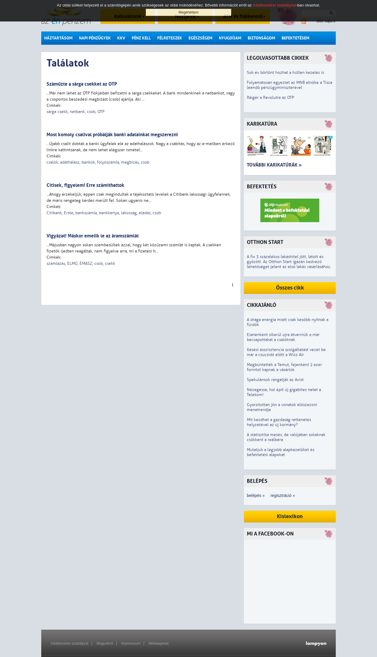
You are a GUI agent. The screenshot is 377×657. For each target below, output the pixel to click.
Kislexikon (290, 516)
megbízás (130, 162)
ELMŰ (72, 263)
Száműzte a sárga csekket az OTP (82, 84)
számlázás (56, 263)
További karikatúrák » (274, 165)
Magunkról (105, 643)
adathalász (70, 162)
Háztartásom (58, 38)
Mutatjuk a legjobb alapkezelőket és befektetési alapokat (280, 452)
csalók (52, 162)
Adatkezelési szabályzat (69, 643)
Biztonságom (261, 38)
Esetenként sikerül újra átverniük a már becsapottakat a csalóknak (283, 337)
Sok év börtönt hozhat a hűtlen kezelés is (285, 72)
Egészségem (200, 38)
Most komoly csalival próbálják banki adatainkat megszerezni (112, 134)
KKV (121, 38)
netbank (77, 111)
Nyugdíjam (230, 38)
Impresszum (130, 643)
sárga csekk (57, 111)
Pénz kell (141, 38)
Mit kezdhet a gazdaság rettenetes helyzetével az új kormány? (279, 422)
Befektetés (262, 187)
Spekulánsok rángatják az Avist (275, 379)
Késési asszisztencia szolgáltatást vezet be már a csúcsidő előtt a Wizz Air (286, 352)
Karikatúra (262, 124)
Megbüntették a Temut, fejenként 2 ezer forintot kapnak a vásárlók (284, 367)
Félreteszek (169, 38)
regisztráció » (282, 495)
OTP (101, 111)
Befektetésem (295, 38)
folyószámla (108, 162)
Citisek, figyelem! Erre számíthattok (85, 185)
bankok (88, 162)
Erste (68, 212)
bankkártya (109, 212)
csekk (110, 263)
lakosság (129, 212)
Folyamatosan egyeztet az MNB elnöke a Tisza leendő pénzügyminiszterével (289, 85)
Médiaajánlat (158, 643)
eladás (145, 212)
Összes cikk (290, 288)
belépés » (256, 495)
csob (91, 111)
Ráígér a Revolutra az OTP (270, 97)
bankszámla (86, 212)
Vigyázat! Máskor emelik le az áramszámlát (93, 236)
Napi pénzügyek (95, 38)
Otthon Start (265, 242)
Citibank (54, 212)
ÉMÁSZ (86, 263)
